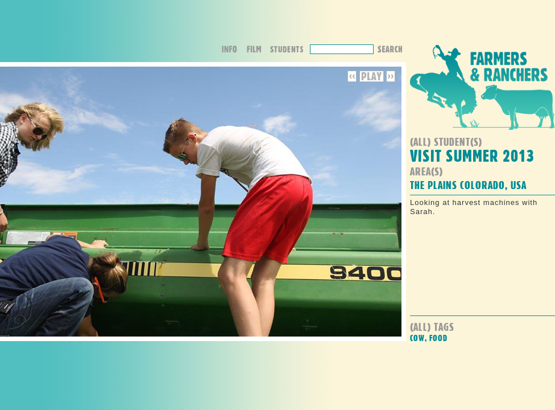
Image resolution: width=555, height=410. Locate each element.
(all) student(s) (446, 141)
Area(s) (426, 171)
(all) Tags (432, 326)
